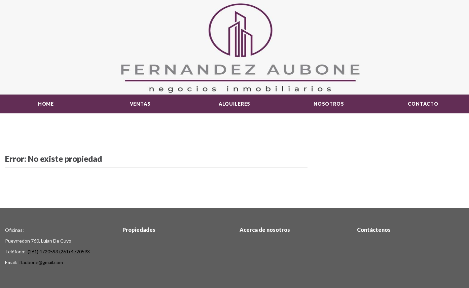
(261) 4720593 (43, 251)
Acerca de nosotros (265, 229)
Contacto (423, 104)
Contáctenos (374, 229)
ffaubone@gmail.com (41, 262)
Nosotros (329, 104)
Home (46, 104)
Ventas (140, 104)
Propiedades (138, 229)
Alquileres (234, 104)
